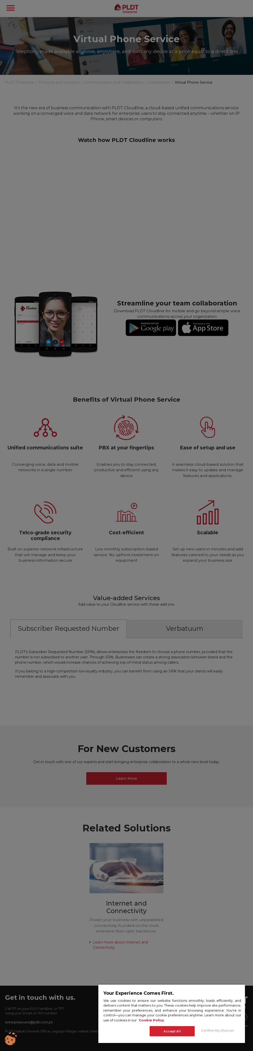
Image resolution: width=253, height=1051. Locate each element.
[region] (171, 1013)
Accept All (172, 1031)
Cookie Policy (151, 1020)
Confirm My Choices (217, 1030)
